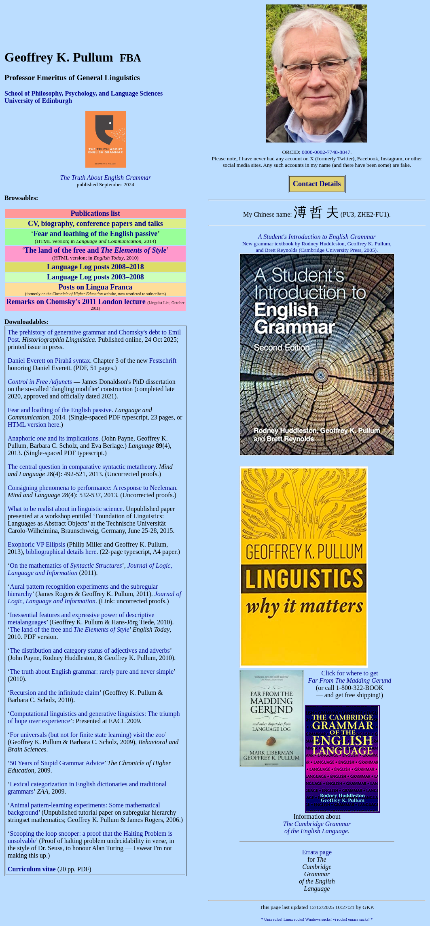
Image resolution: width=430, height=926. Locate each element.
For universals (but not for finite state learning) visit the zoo (87, 734)
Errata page (317, 852)
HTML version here (33, 424)
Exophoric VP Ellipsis (36, 544)
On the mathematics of (66, 565)
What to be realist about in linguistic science (65, 508)
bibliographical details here (61, 551)
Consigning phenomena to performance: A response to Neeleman (92, 487)
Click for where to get (350, 677)
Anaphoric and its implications (53, 438)
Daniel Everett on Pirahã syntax (49, 360)
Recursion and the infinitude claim (54, 692)
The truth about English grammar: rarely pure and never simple (92, 671)
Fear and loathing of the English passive (60, 410)
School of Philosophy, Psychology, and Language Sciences (83, 93)
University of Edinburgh (38, 100)
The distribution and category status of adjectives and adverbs (89, 650)
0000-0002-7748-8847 (326, 152)
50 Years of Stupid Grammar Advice (57, 763)
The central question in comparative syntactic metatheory (82, 466)
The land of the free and (69, 629)
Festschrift (163, 360)
